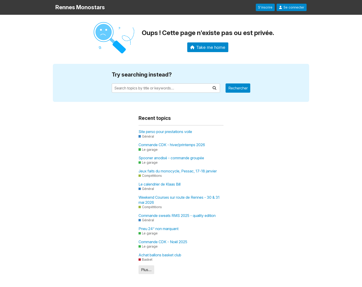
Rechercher (238, 88)
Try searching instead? (142, 74)
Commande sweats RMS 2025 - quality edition (177, 215)
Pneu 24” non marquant (158, 228)
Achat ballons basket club (160, 255)
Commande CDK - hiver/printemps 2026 (172, 144)
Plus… (146, 269)
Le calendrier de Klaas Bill (160, 184)
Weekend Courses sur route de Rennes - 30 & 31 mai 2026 (179, 200)
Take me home (208, 47)
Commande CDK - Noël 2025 (163, 242)
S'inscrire (265, 7)
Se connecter (291, 7)
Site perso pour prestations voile (165, 131)
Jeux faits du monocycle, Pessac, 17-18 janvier (178, 171)
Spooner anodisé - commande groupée (171, 158)
